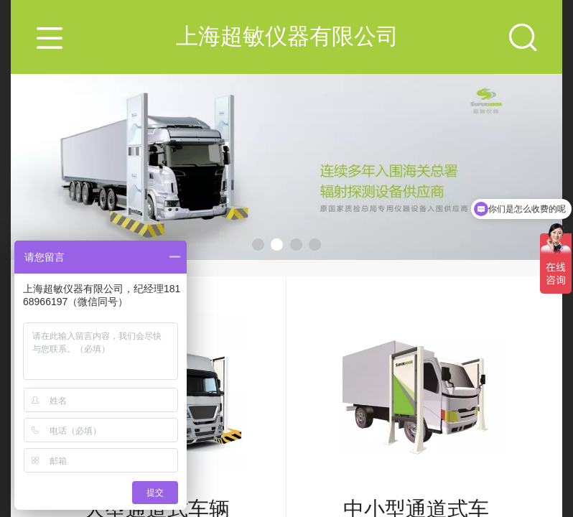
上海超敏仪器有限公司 (287, 36)
